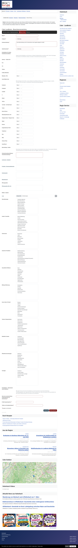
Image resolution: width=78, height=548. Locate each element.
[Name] (27, 36)
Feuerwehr (27, 363)
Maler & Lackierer (27, 205)
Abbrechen (46, 410)
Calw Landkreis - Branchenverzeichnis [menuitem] (10, 32)
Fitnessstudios (27, 281)
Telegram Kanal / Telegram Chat (8, 117)
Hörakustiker (27, 277)
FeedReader (62, 118)
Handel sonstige (27, 375)
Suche (61, 16)
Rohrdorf (61, 65)
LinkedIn (3, 91)
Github (3, 98)
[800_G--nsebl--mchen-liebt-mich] (49, 520)
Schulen (27, 286)
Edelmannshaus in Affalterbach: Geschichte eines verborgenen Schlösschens (28, 502)
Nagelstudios (27, 280)
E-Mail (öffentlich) (5, 72)
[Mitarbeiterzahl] (29, 180)
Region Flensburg (73, 539)
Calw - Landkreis (63, 21)
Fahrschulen (27, 293)
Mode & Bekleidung (27, 216)
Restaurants (27, 233)
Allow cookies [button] (72, 546)
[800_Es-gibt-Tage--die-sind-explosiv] (36, 520)
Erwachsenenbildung (27, 291)
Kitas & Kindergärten (27, 367)
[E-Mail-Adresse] (25, 73)
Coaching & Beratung (27, 213)
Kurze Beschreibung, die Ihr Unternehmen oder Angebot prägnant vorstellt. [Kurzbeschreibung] (36, 44)
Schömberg (62, 67)
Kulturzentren (27, 314)
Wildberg (61, 74)
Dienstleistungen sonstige (27, 374)
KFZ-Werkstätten (27, 338)
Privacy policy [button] (40, 546)
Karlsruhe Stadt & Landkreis (65, 96)
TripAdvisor (4, 131)
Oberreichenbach (63, 62)
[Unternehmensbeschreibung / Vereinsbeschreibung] (29, 155)
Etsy (2, 134)
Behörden (27, 357)
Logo (3, 195)
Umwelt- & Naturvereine (27, 331)
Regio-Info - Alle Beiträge (64, 117)
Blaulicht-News (62, 99)
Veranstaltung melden (64, 115)
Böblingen (24, 11)
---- (60, 84)
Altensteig (62, 33)
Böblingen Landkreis (63, 94)
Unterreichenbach (63, 72)
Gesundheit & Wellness (6, 267)
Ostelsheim (62, 64)
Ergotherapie (27, 272)
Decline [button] (67, 546)
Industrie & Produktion (6, 250)
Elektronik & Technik (27, 225)
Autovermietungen (27, 342)
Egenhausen (62, 48)
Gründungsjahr (5, 173)
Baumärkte (27, 228)
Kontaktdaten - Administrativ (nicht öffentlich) (7, 388)
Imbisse (27, 243)
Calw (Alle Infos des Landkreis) (65, 28)
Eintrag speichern (53, 410)
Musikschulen (27, 289)
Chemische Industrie (27, 263)
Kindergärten (27, 285)
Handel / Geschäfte (5, 216)
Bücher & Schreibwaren (27, 230)
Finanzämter (27, 360)
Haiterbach (62, 14)
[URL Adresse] (28, 76)
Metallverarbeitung (27, 251)
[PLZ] (29, 63)
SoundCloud (4, 144)
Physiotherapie (27, 271)
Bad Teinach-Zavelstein (64, 40)
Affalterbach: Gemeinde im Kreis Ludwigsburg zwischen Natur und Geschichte (29, 506)
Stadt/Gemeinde (8, 48)
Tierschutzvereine (27, 330)
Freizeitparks (27, 316)
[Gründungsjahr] (29, 174)
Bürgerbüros (27, 355)
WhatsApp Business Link (6, 114)
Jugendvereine (27, 325)
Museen (27, 302)
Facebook (4, 85)
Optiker (27, 275)
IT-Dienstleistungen (27, 208)
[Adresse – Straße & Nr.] (36, 60)
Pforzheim (8, 11)
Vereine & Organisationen (6, 319)
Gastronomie (4, 233)
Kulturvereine (27, 321)
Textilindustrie (27, 257)
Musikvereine (27, 327)
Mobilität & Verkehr (5, 336)
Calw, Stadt (62, 43)
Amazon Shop (4, 140)
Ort (2, 66)
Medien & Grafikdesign (27, 211)
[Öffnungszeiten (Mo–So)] (29, 187)
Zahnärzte (27, 269)
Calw (15, 11)
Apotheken (27, 274)
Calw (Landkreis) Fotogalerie (65, 30)
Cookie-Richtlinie (5, 536)
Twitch (3, 108)
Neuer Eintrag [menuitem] (22, 32)
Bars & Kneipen (27, 238)
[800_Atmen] (9, 520)
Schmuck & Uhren (27, 219)
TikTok (3, 101)
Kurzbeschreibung (8, 42)
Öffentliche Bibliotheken (27, 366)
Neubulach (62, 58)
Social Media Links (5, 79)
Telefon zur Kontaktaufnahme (8, 405)
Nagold (61, 57)
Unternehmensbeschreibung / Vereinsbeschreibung (8, 154)
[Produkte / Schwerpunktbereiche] (29, 168)
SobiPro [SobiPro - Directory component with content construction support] (5, 412)
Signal (3, 121)
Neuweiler (62, 60)
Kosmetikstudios (27, 278)
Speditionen (27, 345)
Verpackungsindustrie (27, 261)
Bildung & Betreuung (6, 285)
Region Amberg (73, 541)
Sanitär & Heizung (27, 204)
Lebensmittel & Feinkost (27, 221)
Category (7, 38)
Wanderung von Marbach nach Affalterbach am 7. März (21, 497)
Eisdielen (27, 240)
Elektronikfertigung (27, 260)
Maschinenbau (27, 252)
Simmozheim (62, 70)
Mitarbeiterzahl (5, 179)
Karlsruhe (28, 11)
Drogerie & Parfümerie (27, 224)
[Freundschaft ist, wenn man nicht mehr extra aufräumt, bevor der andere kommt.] (22, 520)
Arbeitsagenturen (27, 358)
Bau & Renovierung (27, 201)
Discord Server (4, 111)
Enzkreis (11, 11)
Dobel (61, 45)
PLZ (2, 62)
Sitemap (3, 538)
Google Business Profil (6, 127)
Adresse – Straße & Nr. (6, 59)
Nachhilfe (27, 288)
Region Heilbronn (73, 536)
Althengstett (62, 35)
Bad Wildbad (62, 42)
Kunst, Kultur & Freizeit (6, 302)
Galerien (27, 304)
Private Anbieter (27, 372)
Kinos (27, 313)
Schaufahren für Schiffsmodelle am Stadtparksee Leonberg (46, 436)
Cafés (27, 235)
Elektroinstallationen (27, 202)
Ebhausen (62, 47)
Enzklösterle (62, 50)
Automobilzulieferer (27, 254)
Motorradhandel (27, 339)
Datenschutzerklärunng (6, 534)
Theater (27, 305)
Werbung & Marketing (27, 210)
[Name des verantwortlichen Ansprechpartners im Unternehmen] (29, 396)
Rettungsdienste (27, 364)
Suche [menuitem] (28, 32)
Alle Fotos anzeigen (53, 527)
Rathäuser (27, 354)
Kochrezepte (62, 113)
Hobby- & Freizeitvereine (27, 328)
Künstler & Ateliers (27, 308)
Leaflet (45, 482)
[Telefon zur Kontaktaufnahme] (29, 405)
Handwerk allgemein (27, 199)
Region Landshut (73, 538)
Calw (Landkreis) (63, 31)
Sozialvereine (27, 322)
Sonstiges (4, 370)
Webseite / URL (5, 75)
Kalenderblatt (62, 108)
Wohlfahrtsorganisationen (27, 324)
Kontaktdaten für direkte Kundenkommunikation (6, 53)
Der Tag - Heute (63, 111)
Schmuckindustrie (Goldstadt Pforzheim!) (27, 258)
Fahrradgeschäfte (27, 341)
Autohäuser (27, 336)
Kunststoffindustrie (27, 255)
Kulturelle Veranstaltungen (27, 310)
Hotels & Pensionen (27, 244)
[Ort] (29, 66)
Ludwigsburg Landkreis (64, 93)
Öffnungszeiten (5, 182)
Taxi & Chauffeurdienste (27, 344)
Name (6, 35)
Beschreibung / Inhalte (6, 147)
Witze (61, 110)
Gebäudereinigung (27, 207)
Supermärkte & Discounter (27, 222)
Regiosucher (62, 82)
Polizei (27, 361)
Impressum (4, 533)
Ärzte (27, 268)
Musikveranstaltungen (27, 307)
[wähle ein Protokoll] (19, 76)
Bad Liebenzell (62, 38)
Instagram (4, 88)
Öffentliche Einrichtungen (7, 353)
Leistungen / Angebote (6, 159)
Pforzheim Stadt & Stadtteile (65, 86)
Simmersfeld (62, 69)
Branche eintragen (64, 19)
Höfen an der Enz (63, 55)
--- (60, 98)
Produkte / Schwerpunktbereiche (8, 166)
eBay (3, 137)
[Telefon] (29, 69)
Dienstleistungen (5, 199)
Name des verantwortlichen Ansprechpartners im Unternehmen (8, 397)
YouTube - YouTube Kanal (7, 104)
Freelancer (27, 371)
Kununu (3, 124)
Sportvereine (27, 319)
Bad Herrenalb (62, 36)
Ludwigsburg (19, 11)
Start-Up (27, 377)
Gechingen (62, 52)
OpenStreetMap (50, 482)
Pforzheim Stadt (26, 446)
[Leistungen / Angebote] (29, 161)
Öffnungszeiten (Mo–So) (6, 186)
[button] (33, 476)
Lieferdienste (27, 241)
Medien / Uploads (5, 192)
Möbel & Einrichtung (27, 227)
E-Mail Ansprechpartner (8, 402)
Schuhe (27, 218)
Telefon (3, 69)
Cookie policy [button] (34, 546)
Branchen (61, 18)
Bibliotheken (27, 311)
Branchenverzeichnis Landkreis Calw (67, 75)
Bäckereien (27, 237)
